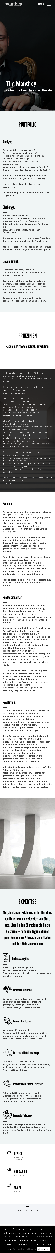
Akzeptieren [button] (43, 1249)
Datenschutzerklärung (24, 1249)
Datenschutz (22, 1210)
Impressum (33, 1210)
